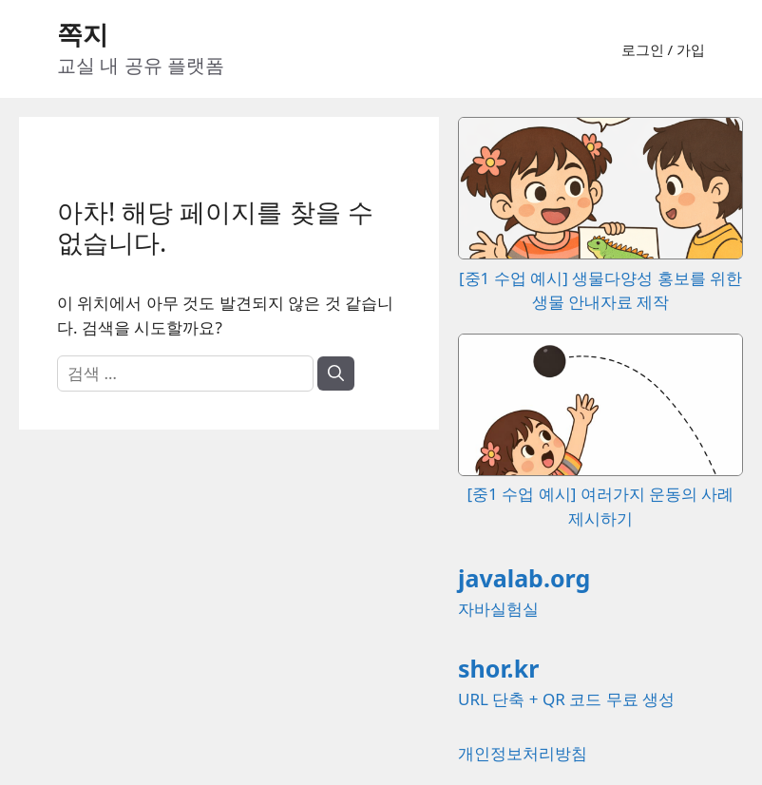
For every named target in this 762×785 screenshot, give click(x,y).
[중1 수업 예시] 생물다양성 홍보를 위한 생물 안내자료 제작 (600, 277)
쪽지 (82, 33)
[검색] (335, 373)
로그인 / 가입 (663, 49)
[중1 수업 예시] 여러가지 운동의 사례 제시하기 (600, 494)
